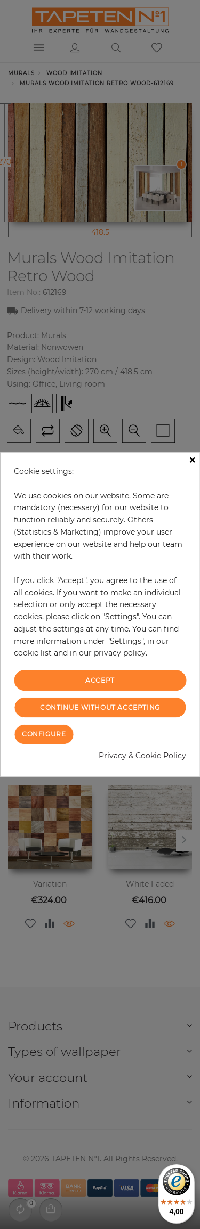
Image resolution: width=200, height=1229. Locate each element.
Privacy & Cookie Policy (142, 755)
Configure (44, 734)
